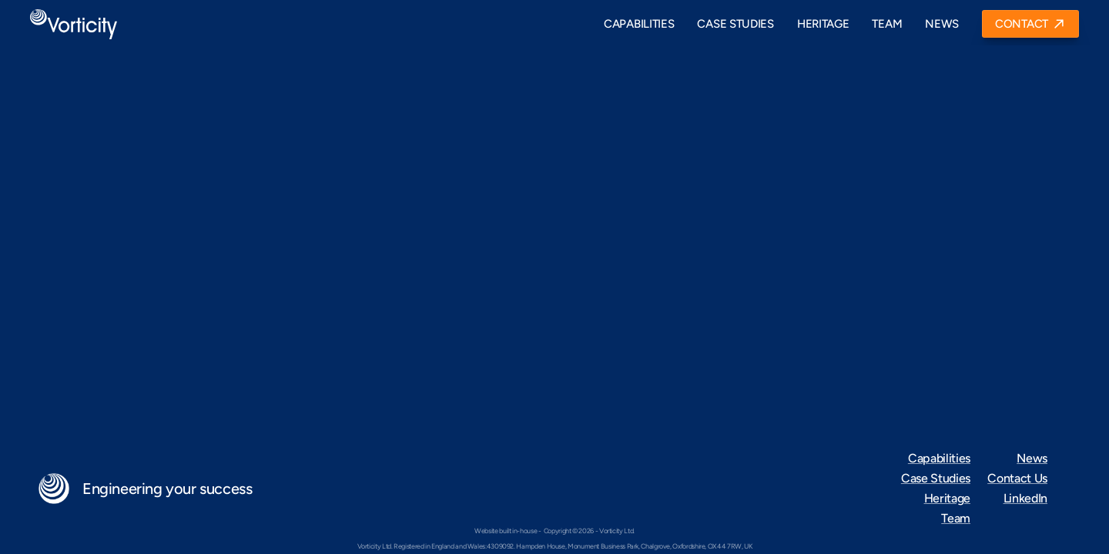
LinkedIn (1025, 498)
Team (955, 518)
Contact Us (1017, 478)
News (1032, 458)
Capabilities (939, 458)
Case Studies (935, 478)
